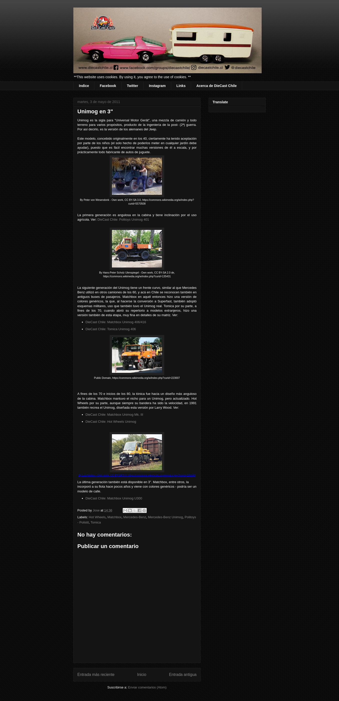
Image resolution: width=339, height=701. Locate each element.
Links (181, 86)
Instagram (157, 86)
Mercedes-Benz (134, 517)
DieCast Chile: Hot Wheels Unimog (111, 421)
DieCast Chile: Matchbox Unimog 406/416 (116, 322)
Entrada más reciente (95, 674)
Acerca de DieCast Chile (216, 86)
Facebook (108, 86)
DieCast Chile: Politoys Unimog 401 (123, 219)
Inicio (141, 674)
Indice (84, 86)
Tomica (96, 522)
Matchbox (114, 517)
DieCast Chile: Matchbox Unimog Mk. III (114, 414)
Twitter (132, 86)
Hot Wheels (97, 517)
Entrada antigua (183, 674)
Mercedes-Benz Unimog (165, 517)
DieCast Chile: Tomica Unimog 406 (111, 329)
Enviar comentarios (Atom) (147, 687)
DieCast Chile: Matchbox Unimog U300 (114, 498)
